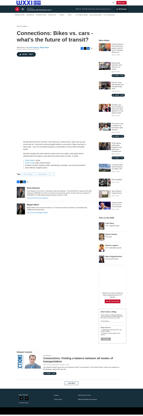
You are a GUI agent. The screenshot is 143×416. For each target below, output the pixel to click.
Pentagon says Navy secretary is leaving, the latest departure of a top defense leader (117, 110)
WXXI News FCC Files (84, 396)
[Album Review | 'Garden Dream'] (105, 195)
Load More (71, 384)
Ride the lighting (117, 181)
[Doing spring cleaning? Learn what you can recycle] (105, 67)
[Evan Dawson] (21, 193)
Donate (123, 3)
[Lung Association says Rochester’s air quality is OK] (105, 169)
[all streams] (121, 10)
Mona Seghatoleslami (113, 258)
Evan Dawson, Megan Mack (51, 366)
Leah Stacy (109, 225)
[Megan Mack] (21, 210)
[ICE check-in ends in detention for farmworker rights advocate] (105, 128)
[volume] (22, 10)
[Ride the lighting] (105, 184)
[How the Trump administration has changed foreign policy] (105, 87)
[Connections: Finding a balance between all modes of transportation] (29, 363)
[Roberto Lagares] (101, 249)
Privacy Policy (58, 400)
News (62, 16)
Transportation (42, 175)
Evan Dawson (34, 49)
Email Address (105, 322)
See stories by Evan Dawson (37, 199)
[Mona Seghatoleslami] (101, 260)
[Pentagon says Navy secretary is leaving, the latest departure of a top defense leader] (105, 109)
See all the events (112, 303)
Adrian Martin (30, 162)
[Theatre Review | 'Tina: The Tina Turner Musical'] (105, 207)
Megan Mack (44, 49)
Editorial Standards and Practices (87, 400)
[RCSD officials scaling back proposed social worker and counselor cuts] (105, 147)
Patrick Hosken (111, 236)
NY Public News (82, 16)
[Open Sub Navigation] (57, 16)
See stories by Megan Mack (37, 214)
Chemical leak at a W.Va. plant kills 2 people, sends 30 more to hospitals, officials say (118, 49)
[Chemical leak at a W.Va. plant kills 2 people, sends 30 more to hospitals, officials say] (105, 48)
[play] (17, 11)
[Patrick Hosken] (101, 238)
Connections (41, 16)
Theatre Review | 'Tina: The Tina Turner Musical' (117, 206)
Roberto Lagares (111, 247)
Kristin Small (29, 164)
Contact (56, 396)
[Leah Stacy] (101, 227)
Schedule (30, 16)
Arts (70, 16)
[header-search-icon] (114, 3)
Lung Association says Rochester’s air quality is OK (117, 168)
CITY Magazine (109, 16)
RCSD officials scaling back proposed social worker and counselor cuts (117, 148)
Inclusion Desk (96, 16)
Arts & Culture (22, 28)
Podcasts (52, 16)
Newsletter (20, 16)
